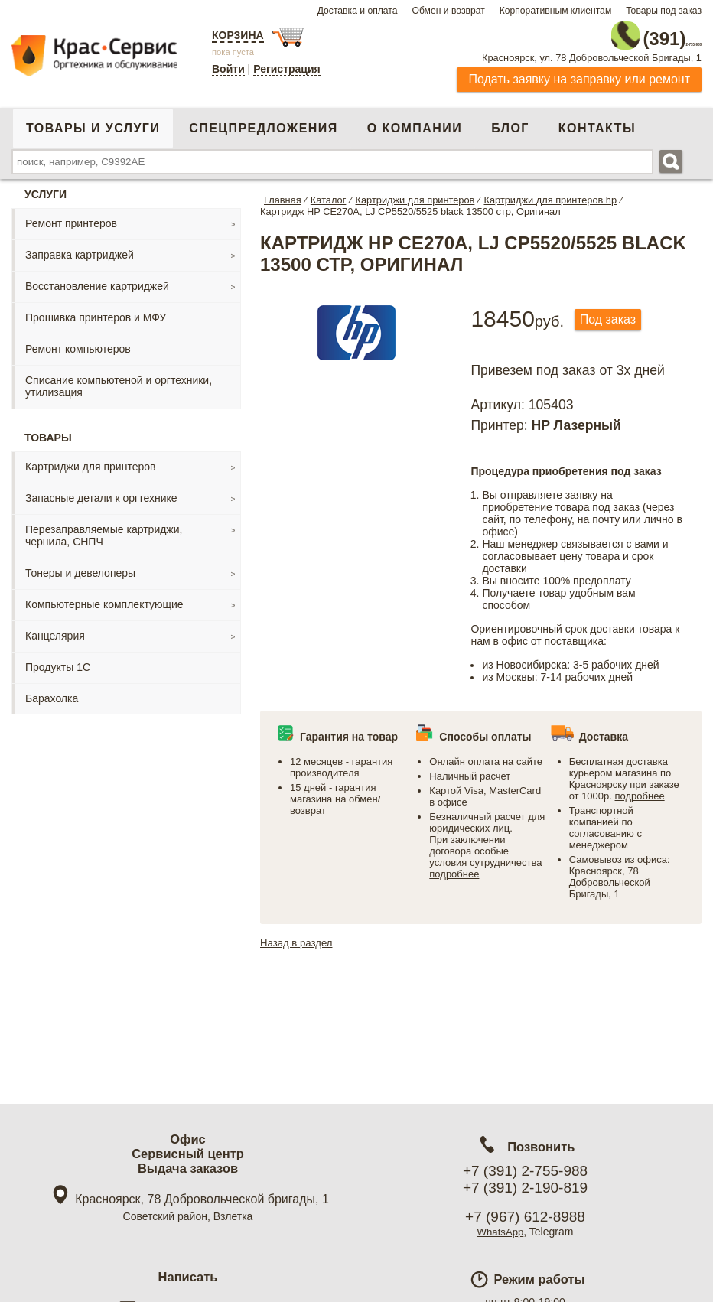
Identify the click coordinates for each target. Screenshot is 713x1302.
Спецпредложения (263, 121)
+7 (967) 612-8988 (525, 1217)
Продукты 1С (57, 660)
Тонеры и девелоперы (80, 566)
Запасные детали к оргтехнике (101, 491)
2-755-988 (624, 32)
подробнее (454, 868)
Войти (228, 69)
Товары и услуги (93, 121)
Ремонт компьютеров (78, 342)
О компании (414, 121)
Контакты (597, 121)
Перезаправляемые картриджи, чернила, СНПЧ (103, 528)
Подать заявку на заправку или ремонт (579, 72)
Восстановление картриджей (97, 279)
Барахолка (51, 691)
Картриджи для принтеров (90, 460)
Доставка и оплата (357, 10)
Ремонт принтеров (71, 216)
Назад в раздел (298, 936)
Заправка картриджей (79, 248)
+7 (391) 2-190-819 (525, 1188)
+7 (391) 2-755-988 (525, 1171)
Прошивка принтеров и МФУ (95, 310)
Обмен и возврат (448, 10)
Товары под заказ (664, 10)
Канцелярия (55, 629)
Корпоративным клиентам (556, 10)
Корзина (238, 35)
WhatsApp (501, 1232)
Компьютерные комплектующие (104, 597)
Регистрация (287, 69)
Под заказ (614, 314)
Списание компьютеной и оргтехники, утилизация (118, 379)
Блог (510, 121)
